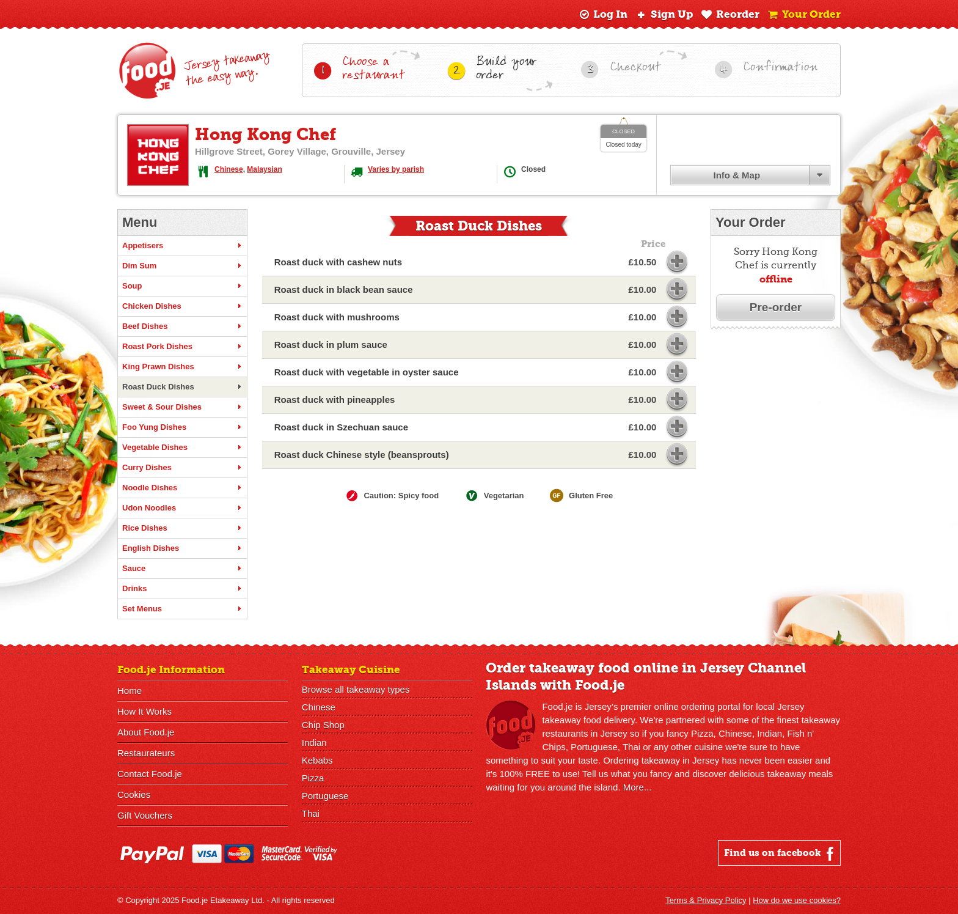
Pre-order (776, 307)
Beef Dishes (182, 326)
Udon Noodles (182, 508)
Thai (311, 813)
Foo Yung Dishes (182, 427)
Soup (182, 286)
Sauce (182, 568)
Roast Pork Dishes (182, 347)
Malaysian (264, 169)
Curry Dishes (182, 468)
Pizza (313, 778)
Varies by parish (396, 169)
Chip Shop (323, 725)
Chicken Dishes (182, 306)
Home (129, 690)
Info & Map (736, 175)
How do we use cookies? (797, 900)
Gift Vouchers (144, 815)
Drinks (182, 589)
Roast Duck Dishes (182, 387)
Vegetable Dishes (182, 447)
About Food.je (145, 732)
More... (637, 787)
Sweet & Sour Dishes (182, 407)
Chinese (228, 169)
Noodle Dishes (182, 488)
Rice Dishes (182, 528)
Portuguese (325, 796)
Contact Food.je (149, 773)
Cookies (133, 794)
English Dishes (182, 548)
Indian (314, 742)
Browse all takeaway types (356, 689)
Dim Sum (182, 266)
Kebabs (317, 760)
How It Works (144, 711)
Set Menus (182, 609)
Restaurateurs (146, 753)
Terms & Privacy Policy (705, 900)
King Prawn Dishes (182, 367)
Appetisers (182, 246)
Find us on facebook (780, 853)
